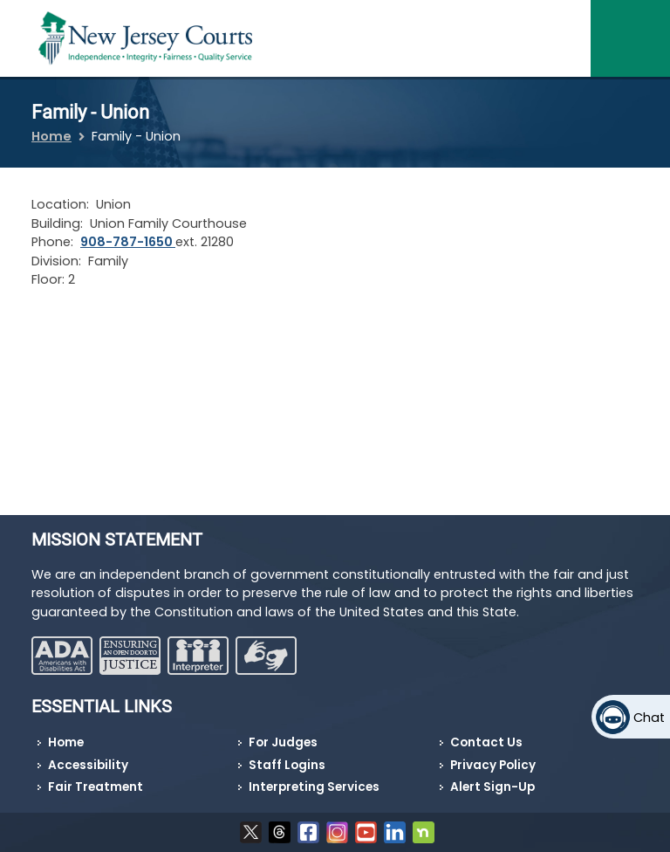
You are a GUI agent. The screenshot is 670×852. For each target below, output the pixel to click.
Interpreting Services (314, 787)
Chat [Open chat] (649, 717)
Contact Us (486, 742)
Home (51, 136)
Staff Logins (287, 765)
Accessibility (88, 765)
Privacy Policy (493, 765)
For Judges (283, 742)
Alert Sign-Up (492, 787)
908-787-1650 (127, 242)
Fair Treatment (95, 787)
